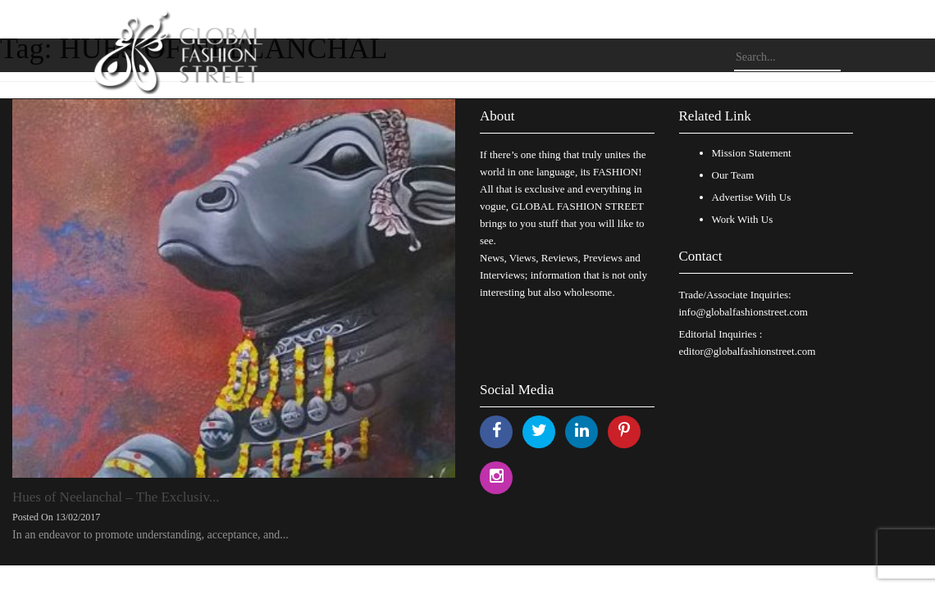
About (497, 116)
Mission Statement (751, 153)
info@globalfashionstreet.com (743, 312)
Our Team (733, 175)
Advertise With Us (751, 197)
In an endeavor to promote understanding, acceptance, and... (150, 535)
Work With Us (742, 219)
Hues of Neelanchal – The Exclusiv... (116, 497)
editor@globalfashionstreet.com (747, 351)
